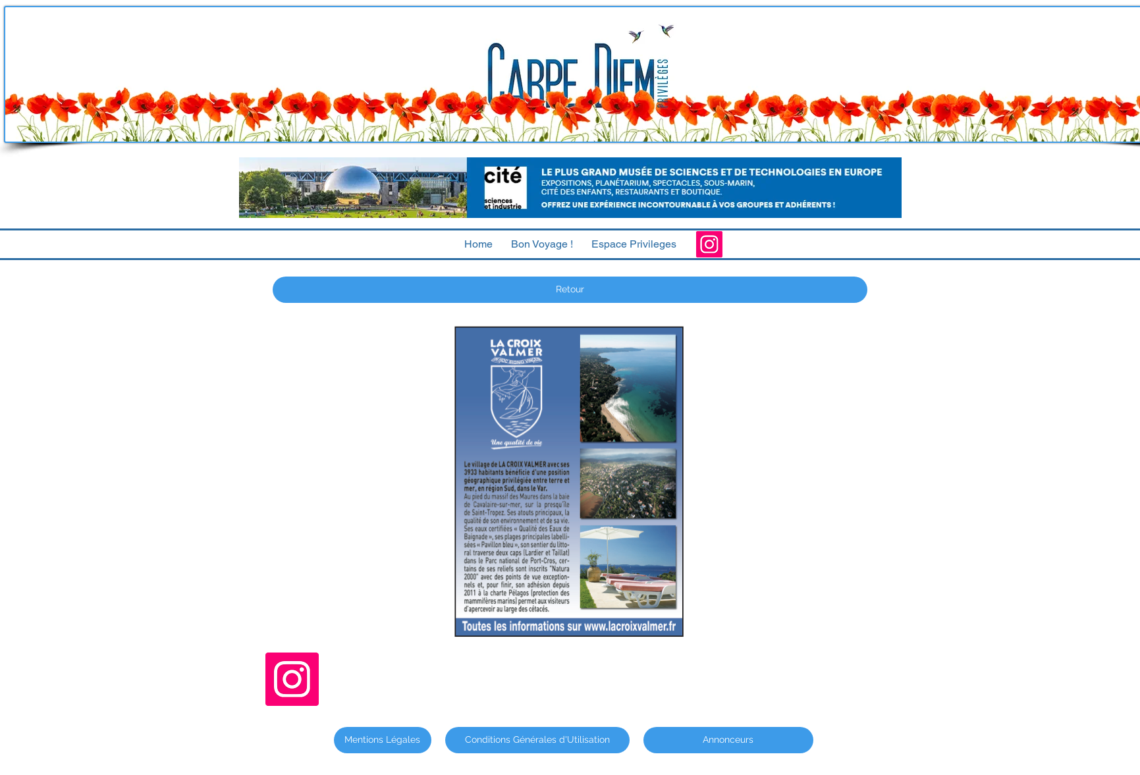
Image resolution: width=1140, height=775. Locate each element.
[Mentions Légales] (382, 740)
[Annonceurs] (728, 740)
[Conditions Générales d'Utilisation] (537, 740)
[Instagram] (709, 244)
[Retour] (570, 290)
